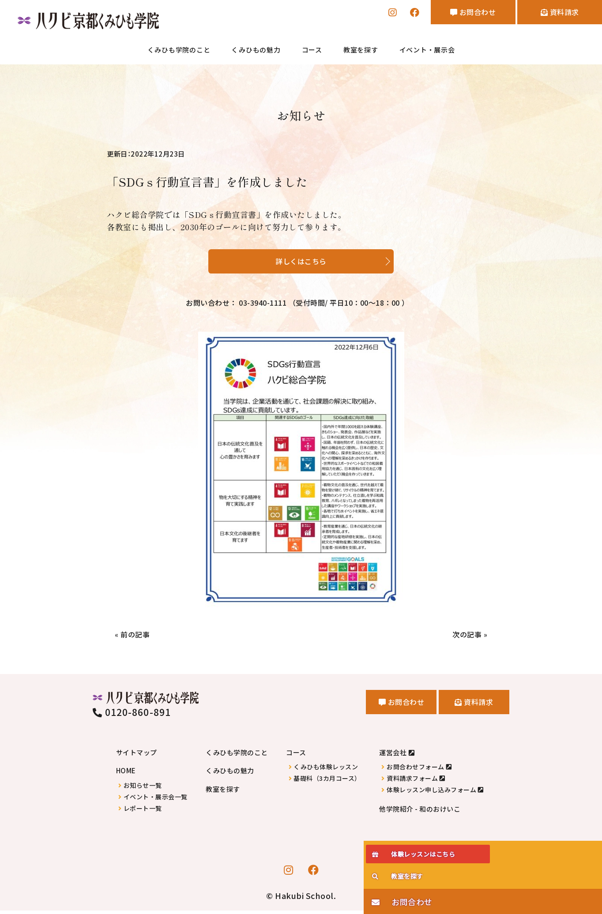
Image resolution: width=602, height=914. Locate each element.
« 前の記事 (134, 638)
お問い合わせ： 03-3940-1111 (297, 304)
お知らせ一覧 (143, 789)
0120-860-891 (132, 715)
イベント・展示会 (427, 50)
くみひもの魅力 (255, 50)
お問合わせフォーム (415, 770)
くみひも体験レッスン (325, 770)
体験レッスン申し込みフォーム (431, 793)
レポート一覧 (143, 812)
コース (312, 50)
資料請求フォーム (412, 782)
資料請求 (554, 13)
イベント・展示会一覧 (156, 800)
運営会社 (392, 755)
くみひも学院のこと (179, 50)
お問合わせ (457, 13)
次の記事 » (467, 638)
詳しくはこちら (301, 260)
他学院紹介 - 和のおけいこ (419, 812)
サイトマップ (136, 755)
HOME (126, 774)
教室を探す (360, 50)
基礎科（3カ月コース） (327, 782)
